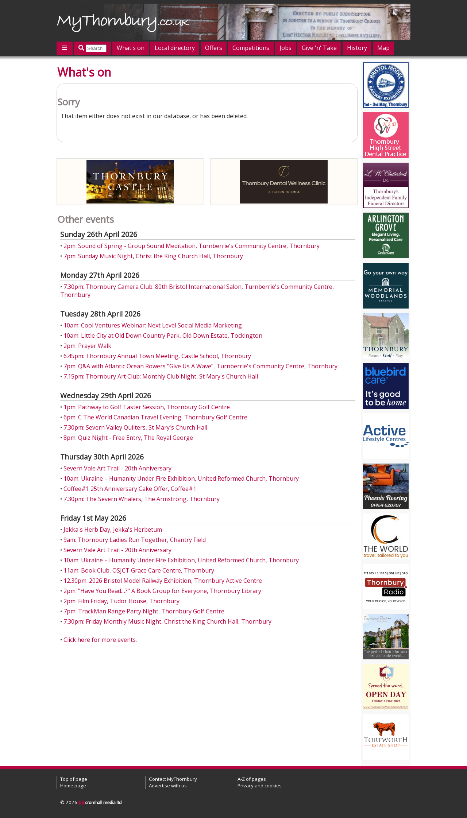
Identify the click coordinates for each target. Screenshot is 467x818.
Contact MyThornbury (173, 779)
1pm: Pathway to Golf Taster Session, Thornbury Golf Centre (146, 407)
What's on (130, 48)
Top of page (73, 779)
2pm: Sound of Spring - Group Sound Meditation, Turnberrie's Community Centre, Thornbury (191, 246)
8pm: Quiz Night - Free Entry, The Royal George (128, 438)
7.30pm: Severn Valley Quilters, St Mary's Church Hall (135, 427)
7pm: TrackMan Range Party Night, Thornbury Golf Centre (143, 611)
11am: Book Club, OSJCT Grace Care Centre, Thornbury (138, 570)
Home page (73, 785)
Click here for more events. (100, 640)
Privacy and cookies (260, 785)
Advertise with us (168, 785)
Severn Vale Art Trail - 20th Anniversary (117, 468)
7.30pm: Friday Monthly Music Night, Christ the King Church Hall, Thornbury (167, 621)
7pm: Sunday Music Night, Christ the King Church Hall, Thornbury (153, 256)
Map (383, 48)
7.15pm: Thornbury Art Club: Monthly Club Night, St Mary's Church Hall (160, 376)
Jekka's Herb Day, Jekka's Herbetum (112, 530)
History (357, 48)
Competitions (250, 48)
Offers (213, 48)
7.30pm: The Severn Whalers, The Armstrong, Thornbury (141, 499)
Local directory (175, 48)
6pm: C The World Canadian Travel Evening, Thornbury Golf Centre (155, 417)
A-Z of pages (252, 779)
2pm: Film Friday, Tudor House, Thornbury (121, 601)
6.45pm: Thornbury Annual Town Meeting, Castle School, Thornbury (157, 356)
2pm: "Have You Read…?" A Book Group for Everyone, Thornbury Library (162, 591)
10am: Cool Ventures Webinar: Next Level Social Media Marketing (152, 325)
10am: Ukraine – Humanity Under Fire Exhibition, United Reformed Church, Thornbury (181, 478)
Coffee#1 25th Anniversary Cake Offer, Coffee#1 (129, 489)
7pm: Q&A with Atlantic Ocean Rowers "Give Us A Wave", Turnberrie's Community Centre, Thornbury (200, 366)
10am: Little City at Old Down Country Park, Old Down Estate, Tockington (162, 336)
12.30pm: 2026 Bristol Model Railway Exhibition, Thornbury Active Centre (162, 581)
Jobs (285, 48)
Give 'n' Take (319, 48)
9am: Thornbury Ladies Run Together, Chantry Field (134, 540)
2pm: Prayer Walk (87, 346)
